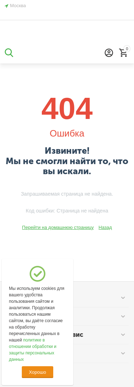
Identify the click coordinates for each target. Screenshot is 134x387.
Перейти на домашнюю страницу (58, 227)
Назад (105, 227)
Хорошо (37, 372)
